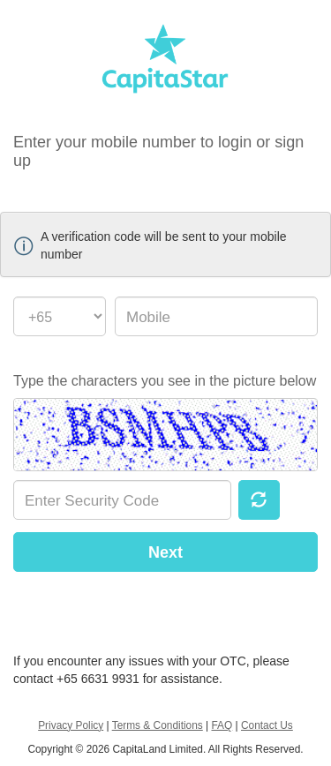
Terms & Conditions (157, 725)
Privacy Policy (70, 725)
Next (165, 552)
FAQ (221, 725)
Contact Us (267, 725)
